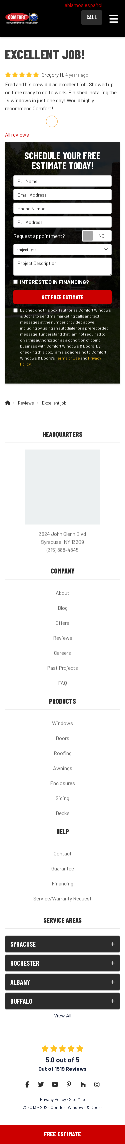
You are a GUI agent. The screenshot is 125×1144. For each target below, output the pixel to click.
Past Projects (62, 667)
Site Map (77, 1099)
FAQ (62, 682)
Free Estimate (62, 1134)
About (62, 592)
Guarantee (62, 868)
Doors (62, 738)
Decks (63, 813)
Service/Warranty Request (62, 898)
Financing (62, 883)
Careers (62, 652)
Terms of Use (68, 358)
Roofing (63, 753)
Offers (62, 622)
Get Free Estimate (63, 297)
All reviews (17, 134)
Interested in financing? (54, 282)
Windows (62, 723)
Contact (63, 853)
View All (62, 1015)
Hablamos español (81, 5)
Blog (63, 607)
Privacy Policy (53, 1099)
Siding (62, 798)
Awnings (62, 768)
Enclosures (62, 783)
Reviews (62, 637)
